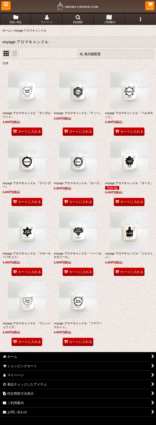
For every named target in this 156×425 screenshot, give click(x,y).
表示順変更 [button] (90, 54)
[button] (6, 5)
